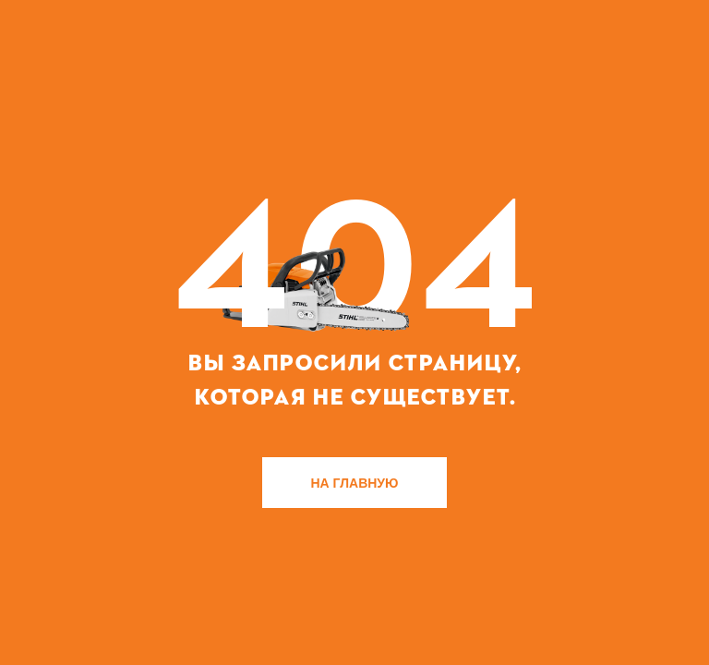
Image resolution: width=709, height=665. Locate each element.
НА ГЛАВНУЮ (355, 483)
